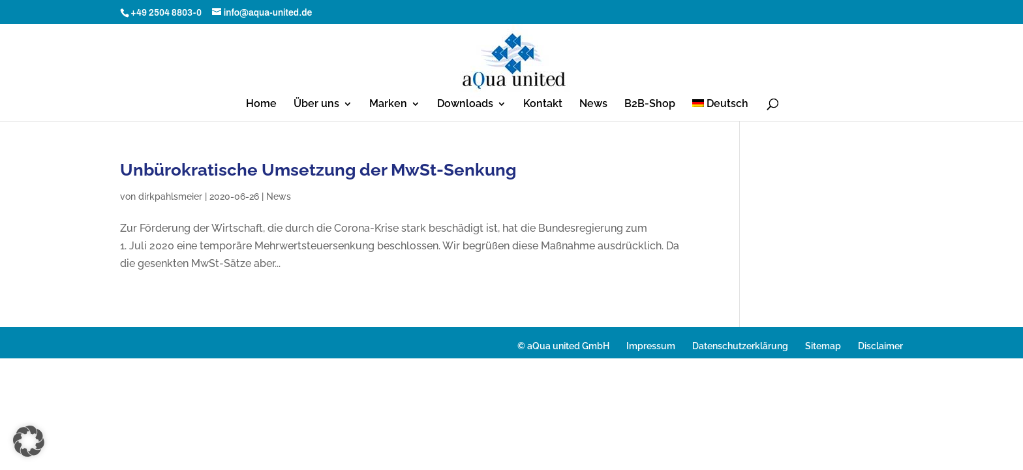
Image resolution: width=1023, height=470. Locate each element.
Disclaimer (880, 346)
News (593, 104)
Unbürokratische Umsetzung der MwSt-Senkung (318, 170)
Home (261, 104)
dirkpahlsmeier (170, 196)
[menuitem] (720, 110)
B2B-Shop (649, 104)
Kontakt (542, 104)
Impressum (650, 346)
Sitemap (823, 346)
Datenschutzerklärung (740, 346)
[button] (28, 441)
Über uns (316, 104)
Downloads (465, 104)
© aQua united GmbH (563, 346)
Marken (388, 104)
